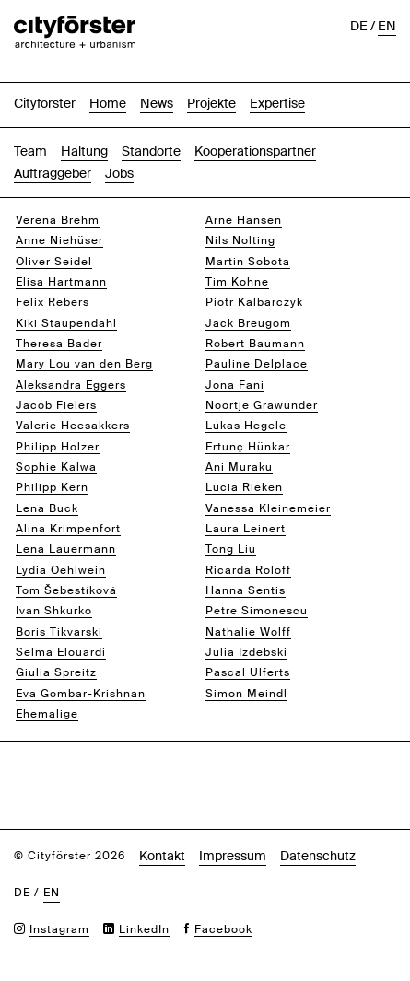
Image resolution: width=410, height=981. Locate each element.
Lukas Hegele (246, 425)
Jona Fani (234, 385)
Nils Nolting (240, 240)
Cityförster (45, 103)
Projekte (211, 103)
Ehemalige (47, 713)
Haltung (84, 151)
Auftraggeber (52, 173)
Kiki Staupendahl (66, 323)
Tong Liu (230, 549)
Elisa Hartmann (61, 281)
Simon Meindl (246, 693)
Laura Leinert (245, 528)
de (359, 25)
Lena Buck (47, 508)
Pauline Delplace (256, 363)
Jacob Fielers (56, 405)
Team (30, 151)
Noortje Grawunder (261, 405)
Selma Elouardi (61, 652)
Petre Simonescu (256, 610)
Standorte (151, 151)
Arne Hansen (243, 220)
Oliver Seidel (54, 261)
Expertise (277, 103)
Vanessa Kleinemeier (268, 508)
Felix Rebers (52, 302)
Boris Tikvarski (59, 631)
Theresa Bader (59, 343)
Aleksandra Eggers (71, 385)
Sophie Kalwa (56, 467)
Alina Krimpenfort (68, 528)
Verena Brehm (58, 220)
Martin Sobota (247, 261)
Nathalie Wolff (248, 631)
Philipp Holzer (58, 446)
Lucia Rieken (244, 487)
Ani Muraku (239, 467)
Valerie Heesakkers (73, 425)
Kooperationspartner (255, 151)
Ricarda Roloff (248, 570)
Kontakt (162, 855)
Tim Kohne (237, 281)
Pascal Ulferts (247, 672)
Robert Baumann (255, 343)
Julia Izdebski (246, 652)
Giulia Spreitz (56, 672)
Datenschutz (318, 855)
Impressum (232, 855)
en (387, 25)
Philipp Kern (52, 487)
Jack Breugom (248, 323)
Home (107, 103)
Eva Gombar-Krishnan (81, 693)
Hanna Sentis (245, 590)
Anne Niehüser (59, 240)
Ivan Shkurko (54, 610)
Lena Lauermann (66, 549)
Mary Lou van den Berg (84, 363)
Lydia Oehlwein (61, 570)
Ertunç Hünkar (247, 446)
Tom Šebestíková (66, 590)
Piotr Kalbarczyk (254, 302)
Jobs (119, 173)
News (156, 103)
